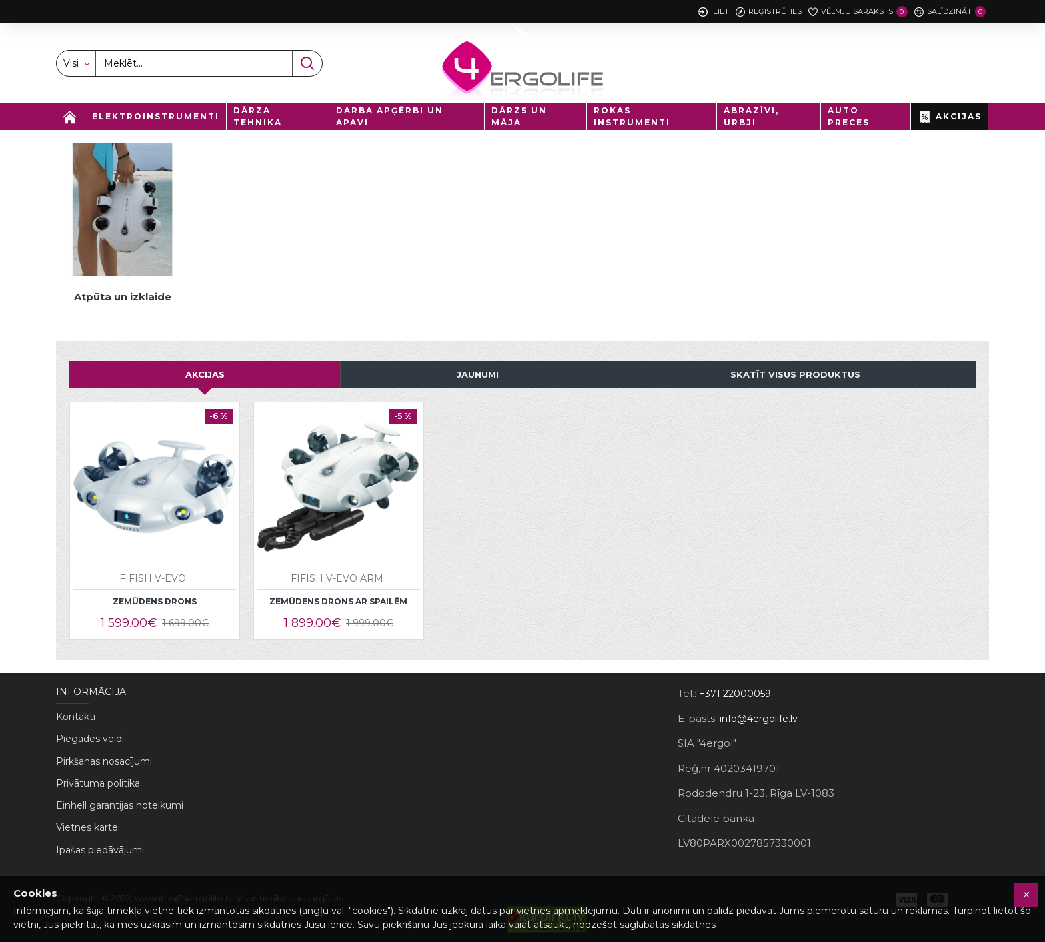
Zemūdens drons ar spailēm (338, 601)
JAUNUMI (478, 374)
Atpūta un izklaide (122, 296)
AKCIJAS (205, 374)
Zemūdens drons (155, 601)
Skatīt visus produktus (795, 374)
